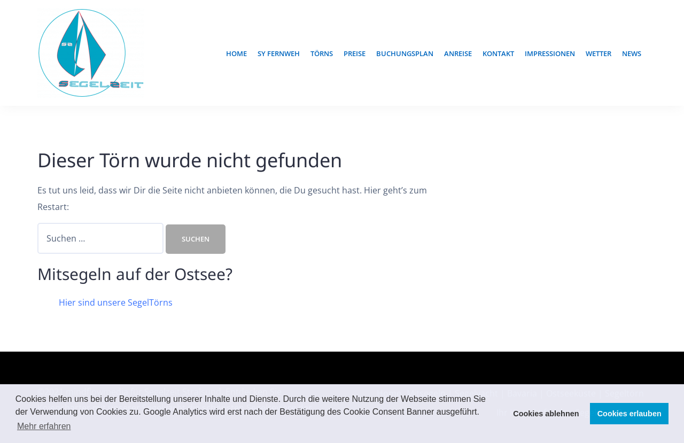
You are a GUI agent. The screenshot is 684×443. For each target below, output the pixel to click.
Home (236, 53)
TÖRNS (321, 53)
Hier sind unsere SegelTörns (116, 302)
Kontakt (498, 53)
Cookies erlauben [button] (629, 413)
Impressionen (550, 53)
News (631, 53)
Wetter (598, 53)
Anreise (458, 53)
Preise (355, 53)
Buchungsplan (404, 53)
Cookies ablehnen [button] (546, 413)
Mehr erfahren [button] (44, 426)
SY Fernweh (279, 53)
